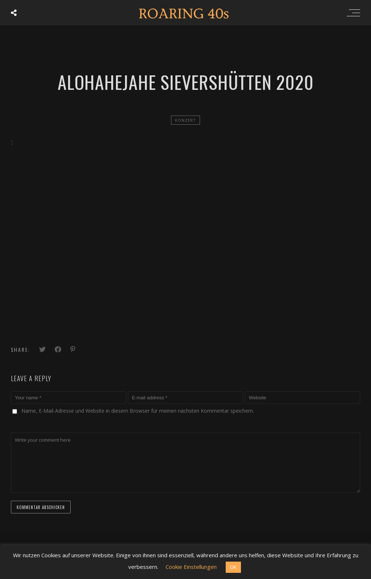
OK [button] (233, 567)
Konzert (185, 120)
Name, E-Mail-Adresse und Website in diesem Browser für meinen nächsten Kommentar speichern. (137, 410)
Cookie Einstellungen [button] (191, 566)
